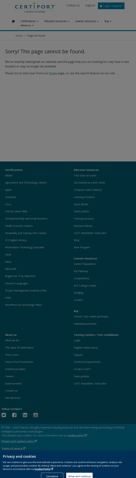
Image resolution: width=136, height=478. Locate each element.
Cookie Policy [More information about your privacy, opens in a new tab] (42, 473)
